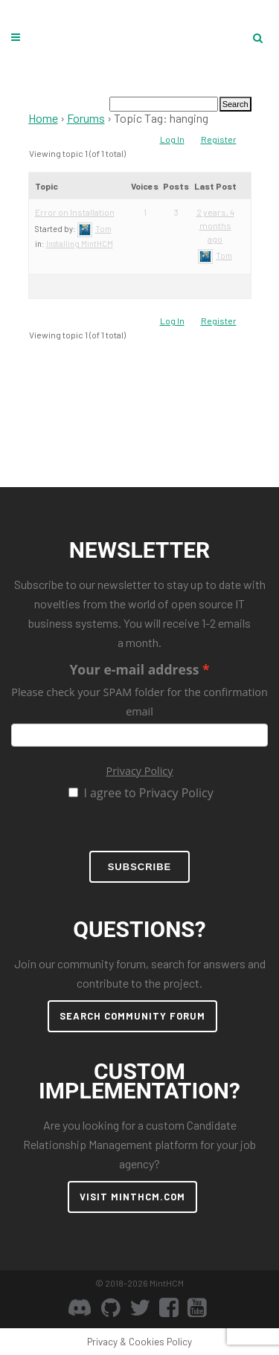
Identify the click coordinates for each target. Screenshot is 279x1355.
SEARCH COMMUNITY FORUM (132, 1016)
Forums (86, 118)
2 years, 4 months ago (215, 225)
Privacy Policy (139, 771)
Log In (172, 139)
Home (43, 118)
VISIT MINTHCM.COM (132, 1197)
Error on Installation (75, 212)
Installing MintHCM (79, 243)
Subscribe (140, 866)
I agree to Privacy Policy (148, 793)
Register (219, 139)
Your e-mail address (134, 669)
